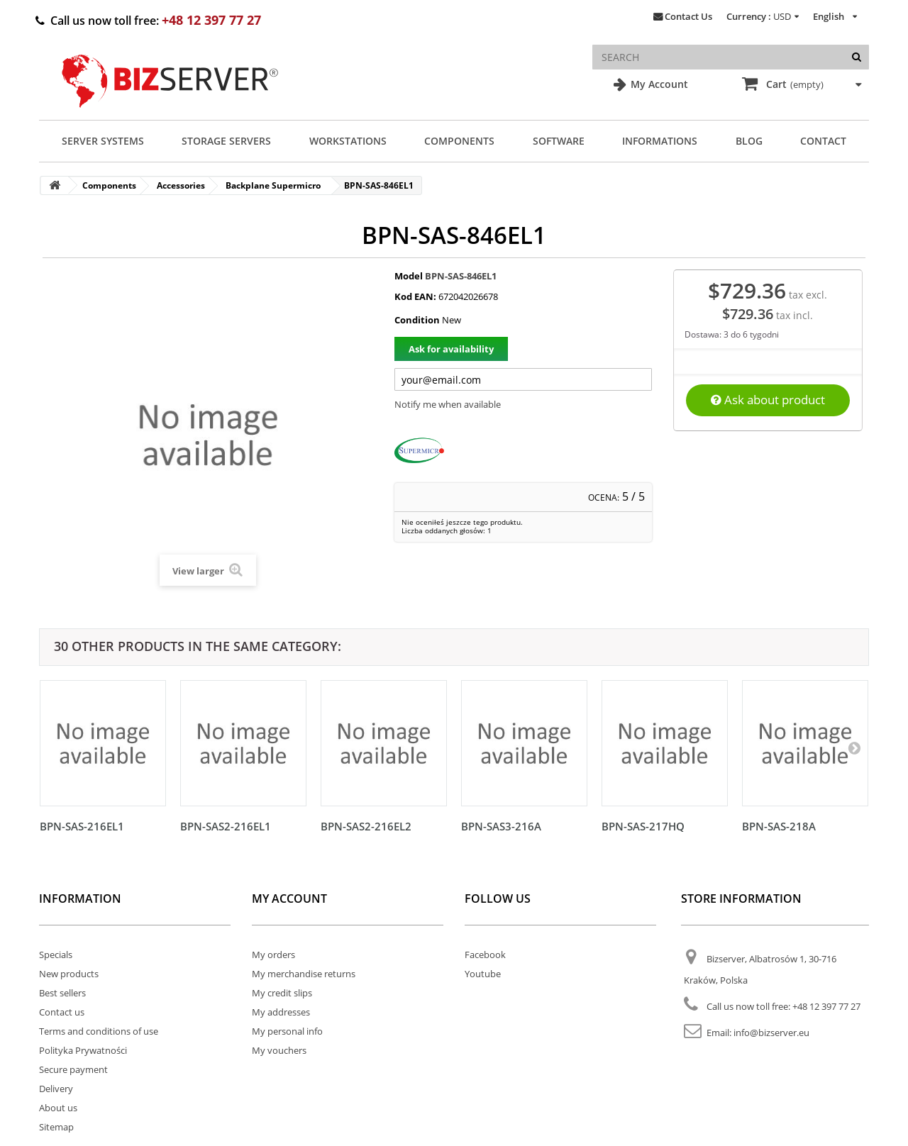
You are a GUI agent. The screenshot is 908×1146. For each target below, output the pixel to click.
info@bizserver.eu (771, 1032)
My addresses (281, 1012)
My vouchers (279, 1050)
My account (289, 898)
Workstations (348, 141)
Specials (55, 954)
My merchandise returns (303, 973)
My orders (273, 954)
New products (69, 973)
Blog (749, 141)
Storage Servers (226, 141)
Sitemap (56, 1126)
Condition (417, 319)
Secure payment (73, 1069)
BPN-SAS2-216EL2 (366, 826)
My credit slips (282, 992)
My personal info (287, 1031)
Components (459, 141)
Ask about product (768, 399)
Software (559, 141)
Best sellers (62, 992)
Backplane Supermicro (273, 185)
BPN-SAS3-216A (501, 826)
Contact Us (688, 16)
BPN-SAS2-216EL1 (225, 826)
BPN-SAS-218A (779, 826)
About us (58, 1107)
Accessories (181, 185)
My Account (658, 84)
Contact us (61, 1012)
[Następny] (854, 747)
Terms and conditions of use (98, 1031)
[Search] (856, 57)
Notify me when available (447, 404)
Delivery (56, 1088)
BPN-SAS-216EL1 (82, 826)
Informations (659, 141)
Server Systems (103, 141)
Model (408, 275)
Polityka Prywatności (83, 1050)
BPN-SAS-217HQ (643, 826)
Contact (823, 141)
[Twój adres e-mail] (523, 379)
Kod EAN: (415, 296)
